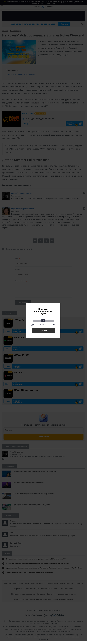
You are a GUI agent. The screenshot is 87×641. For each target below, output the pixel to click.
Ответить (43, 330)
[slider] (43, 320)
